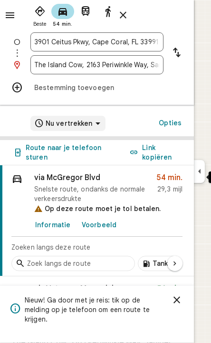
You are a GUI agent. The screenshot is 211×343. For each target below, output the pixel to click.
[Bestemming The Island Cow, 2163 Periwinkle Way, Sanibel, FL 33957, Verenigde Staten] (97, 65)
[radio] (40, 14)
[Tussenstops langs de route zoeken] (73, 263)
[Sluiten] (176, 300)
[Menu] (10, 15)
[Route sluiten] (123, 15)
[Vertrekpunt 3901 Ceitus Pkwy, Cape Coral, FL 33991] (97, 42)
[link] (97, 220)
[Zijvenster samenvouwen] (199, 171)
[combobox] (97, 41)
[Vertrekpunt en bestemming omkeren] (176, 53)
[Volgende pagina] (174, 263)
